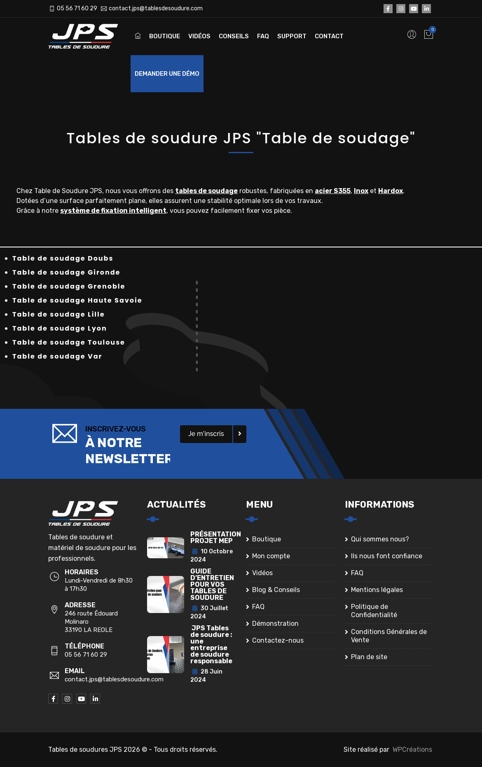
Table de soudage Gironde (66, 272)
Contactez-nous (278, 640)
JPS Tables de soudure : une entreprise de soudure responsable (211, 644)
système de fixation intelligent (113, 210)
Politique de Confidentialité (374, 611)
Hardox (390, 191)
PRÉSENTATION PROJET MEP (215, 537)
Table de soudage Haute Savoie (77, 300)
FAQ (263, 36)
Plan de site (369, 657)
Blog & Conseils (276, 590)
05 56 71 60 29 (77, 8)
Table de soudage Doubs (62, 258)
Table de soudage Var (57, 356)
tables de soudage (206, 191)
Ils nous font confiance (386, 556)
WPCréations (412, 749)
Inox (361, 191)
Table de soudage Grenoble (68, 286)
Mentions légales (377, 590)
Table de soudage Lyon (59, 328)
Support (292, 36)
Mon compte (271, 556)
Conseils (234, 36)
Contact (329, 36)
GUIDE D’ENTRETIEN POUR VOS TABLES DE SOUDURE (212, 584)
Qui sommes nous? (380, 539)
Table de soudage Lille (58, 314)
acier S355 (333, 191)
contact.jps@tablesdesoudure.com (156, 8)
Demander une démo (167, 73)
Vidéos (199, 36)
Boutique (164, 36)
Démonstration (275, 623)
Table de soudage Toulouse (68, 342)
